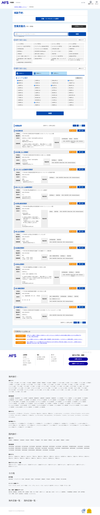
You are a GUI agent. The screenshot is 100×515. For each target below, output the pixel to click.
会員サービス (90, 2)
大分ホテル (45, 458)
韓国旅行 (34, 382)
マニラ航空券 (85, 398)
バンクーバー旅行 (60, 389)
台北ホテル (45, 413)
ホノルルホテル (12, 413)
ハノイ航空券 (26, 399)
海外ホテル (11, 411)
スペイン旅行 (59, 386)
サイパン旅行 (22, 382)
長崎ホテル (33, 458)
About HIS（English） (27, 362)
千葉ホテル (34, 456)
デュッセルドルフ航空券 (14, 405)
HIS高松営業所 (19, 248)
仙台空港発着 (58, 446)
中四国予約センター (21, 307)
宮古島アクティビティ (32, 464)
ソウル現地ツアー (72, 423)
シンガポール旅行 (60, 382)
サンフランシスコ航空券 (41, 401)
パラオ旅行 (29, 382)
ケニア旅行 (17, 391)
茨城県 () (20, 95)
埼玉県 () (54, 95)
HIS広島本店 (19, 130)
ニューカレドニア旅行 (62, 388)
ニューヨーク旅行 (38, 389)
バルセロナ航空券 (23, 405)
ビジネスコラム (32, 493)
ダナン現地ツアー (22, 425)
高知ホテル (22, 458)
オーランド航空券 (82, 401)
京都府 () (37, 83)
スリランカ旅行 (50, 384)
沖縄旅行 (10, 440)
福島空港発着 (65, 446)
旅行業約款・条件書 (41, 357)
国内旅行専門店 (38, 58)
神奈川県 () (71, 95)
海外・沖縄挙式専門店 (73, 46)
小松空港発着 (86, 446)
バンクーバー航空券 (13, 403)
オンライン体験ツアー (14, 483)
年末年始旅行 (37, 479)
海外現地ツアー (12, 421)
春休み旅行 (11, 479)
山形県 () (70, 102)
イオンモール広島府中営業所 (24, 169)
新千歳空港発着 (25, 446)
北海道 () (37, 90)
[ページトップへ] (90, 352)
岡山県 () (54, 85)
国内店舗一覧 (30, 500)
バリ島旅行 (11, 384)
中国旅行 (54, 382)
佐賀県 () (54, 102)
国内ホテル (11, 454)
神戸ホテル (81, 456)
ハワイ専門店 (20, 43)
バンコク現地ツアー (48, 423)
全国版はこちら (79, 26)
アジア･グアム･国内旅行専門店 (41, 46)
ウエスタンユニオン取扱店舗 (41, 48)
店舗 (83, 2)
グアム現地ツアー (30, 423)
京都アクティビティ (62, 464)
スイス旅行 (38, 386)
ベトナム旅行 (17, 384)
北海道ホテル (17, 456)
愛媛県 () (20, 80)
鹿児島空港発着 (31, 450)
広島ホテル (16, 458)
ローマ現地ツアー (29, 427)
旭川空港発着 (32, 446)
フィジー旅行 (54, 388)
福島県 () (20, 92)
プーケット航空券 (68, 398)
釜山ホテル (39, 413)
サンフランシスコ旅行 (29, 389)
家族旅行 (43, 479)
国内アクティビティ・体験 (15, 462)
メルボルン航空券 (18, 407)
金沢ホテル (57, 456)
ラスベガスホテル (57, 415)
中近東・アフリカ (63, 485)
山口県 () (37, 102)
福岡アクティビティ (80, 464)
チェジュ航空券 (24, 398)
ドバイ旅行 (80, 389)
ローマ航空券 (61, 403)
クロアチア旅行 (73, 386)
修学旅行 (75, 491)
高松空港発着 (51, 448)
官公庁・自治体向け (19, 493)
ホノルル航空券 (83, 399)
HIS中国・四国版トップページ (20, 6)
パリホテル (64, 415)
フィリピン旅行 (82, 382)
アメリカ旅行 (84, 388)
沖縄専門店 (71, 48)
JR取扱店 (19, 53)
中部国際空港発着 (72, 446)
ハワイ (29, 485)
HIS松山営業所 (19, 264)
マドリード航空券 (31, 405)
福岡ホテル (28, 458)
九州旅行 (67, 440)
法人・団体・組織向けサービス (16, 489)
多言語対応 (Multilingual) (40, 51)
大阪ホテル (75, 456)
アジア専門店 (37, 43)
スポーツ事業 (11, 493)
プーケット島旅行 (74, 382)
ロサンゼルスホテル (48, 415)
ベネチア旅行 (82, 384)
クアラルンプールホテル (76, 413)
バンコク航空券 (60, 398)
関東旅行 (32, 440)
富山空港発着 (11, 448)
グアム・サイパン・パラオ (37, 485)
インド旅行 (44, 384)
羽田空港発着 (11, 446)
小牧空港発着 (80, 446)
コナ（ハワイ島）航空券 (14, 401)
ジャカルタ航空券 (60, 399)
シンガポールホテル (58, 413)
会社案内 (24, 357)
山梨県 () (37, 92)
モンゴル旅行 (57, 384)
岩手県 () (54, 90)
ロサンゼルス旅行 (12, 389)
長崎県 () (20, 102)
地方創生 (26, 493)
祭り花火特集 (63, 479)
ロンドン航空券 (48, 403)
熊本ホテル (39, 458)
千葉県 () (20, 97)
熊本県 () (70, 100)
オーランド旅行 (46, 389)
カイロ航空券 (42, 407)
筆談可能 (53, 53)
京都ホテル (69, 456)
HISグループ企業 (26, 360)
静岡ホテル (46, 456)
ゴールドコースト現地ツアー (42, 425)
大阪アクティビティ (71, 464)
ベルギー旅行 (52, 386)
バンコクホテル (66, 413)
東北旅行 (27, 440)
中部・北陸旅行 (44, 440)
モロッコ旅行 (23, 391)
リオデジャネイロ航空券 (39, 403)
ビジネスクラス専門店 (56, 46)
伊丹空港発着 (24, 448)
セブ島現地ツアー (57, 423)
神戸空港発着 (31, 448)
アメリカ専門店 (72, 43)
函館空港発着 (38, 446)
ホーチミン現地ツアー (13, 425)
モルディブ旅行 (77, 388)
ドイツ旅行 (32, 386)
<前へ (74, 125)
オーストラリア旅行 (13, 388)
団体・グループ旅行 (34, 491)
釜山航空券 (17, 398)
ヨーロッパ (57, 485)
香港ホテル (50, 413)
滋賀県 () (20, 85)
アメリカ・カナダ (16, 485)
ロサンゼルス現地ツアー (64, 425)
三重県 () (70, 105)
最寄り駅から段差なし (39, 53)
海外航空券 (11, 396)
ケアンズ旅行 (27, 388)
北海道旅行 (22, 440)
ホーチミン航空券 (18, 399)
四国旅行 (62, 440)
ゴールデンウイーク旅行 (19, 479)
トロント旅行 (67, 389)
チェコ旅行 (79, 386)
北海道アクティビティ (42, 464)
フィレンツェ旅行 (12, 386)
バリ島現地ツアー (39, 423)
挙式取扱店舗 (20, 48)
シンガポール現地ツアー (83, 423)
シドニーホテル (85, 415)
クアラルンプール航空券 (42, 399)
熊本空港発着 (18, 450)
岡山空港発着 (44, 448)
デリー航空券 (68, 399)
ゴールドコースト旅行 (35, 388)
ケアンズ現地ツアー (31, 425)
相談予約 (73, 130)
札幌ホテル (23, 456)
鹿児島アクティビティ (13, 466)
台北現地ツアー (65, 423)
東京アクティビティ (53, 464)
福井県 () (20, 90)
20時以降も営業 (55, 48)
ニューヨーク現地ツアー (85, 425)
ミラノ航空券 (67, 403)
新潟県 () (54, 92)
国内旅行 (13, 434)
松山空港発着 (57, 448)
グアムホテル (26, 413)
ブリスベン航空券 (84, 405)
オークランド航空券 (28, 407)
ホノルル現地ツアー (13, 423)
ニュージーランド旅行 (45, 388)
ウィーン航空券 (50, 405)
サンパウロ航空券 (29, 403)
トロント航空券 (21, 403)
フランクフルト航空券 (75, 403)
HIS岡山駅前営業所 (21, 203)
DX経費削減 (69, 491)
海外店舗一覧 (15, 500)
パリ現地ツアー (21, 427)
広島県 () (37, 85)
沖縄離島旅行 (16, 440)
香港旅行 (44, 382)
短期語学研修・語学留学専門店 (23, 62)
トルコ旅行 (86, 389)
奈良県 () (20, 105)
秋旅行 (32, 479)
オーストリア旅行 (45, 386)
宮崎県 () (54, 105)
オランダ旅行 (66, 386)
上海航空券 (42, 398)
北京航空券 (48, 398)
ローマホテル (78, 415)
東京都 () (37, 97)
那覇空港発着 (38, 450)
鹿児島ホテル (51, 458)
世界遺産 (58, 479)
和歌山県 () (54, 80)
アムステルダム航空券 (41, 405)
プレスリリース (26, 359)
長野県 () (70, 92)
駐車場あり (19, 51)
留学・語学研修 (81, 491)
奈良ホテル (87, 456)
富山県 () (70, 87)
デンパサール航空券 (52, 399)
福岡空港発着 (72, 448)
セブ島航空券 (11, 399)
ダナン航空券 (33, 399)
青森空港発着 (45, 446)
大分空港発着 (11, 450)
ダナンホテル (18, 415)
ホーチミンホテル (85, 413)
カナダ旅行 (53, 389)
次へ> (83, 125)
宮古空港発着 (52, 450)
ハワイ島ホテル (19, 413)
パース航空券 (11, 407)
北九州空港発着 (79, 448)
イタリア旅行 (64, 384)
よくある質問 (53, 359)
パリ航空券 (54, 403)
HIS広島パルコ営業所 (21, 152)
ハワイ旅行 (11, 382)
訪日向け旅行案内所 (73, 53)
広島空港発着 (37, 448)
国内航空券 (11, 444)
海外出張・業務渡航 (13, 491)
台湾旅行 (39, 382)
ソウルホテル (33, 413)
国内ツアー (11, 438)
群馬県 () (37, 95)
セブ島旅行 (88, 382)
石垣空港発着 (45, 450)
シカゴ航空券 (74, 401)
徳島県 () (20, 83)
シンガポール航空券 (77, 398)
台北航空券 (30, 398)
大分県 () (54, 100)
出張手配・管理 (21, 491)
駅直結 (70, 51)
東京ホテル (11, 456)
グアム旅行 (16, 382)
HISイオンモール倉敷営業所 (23, 187)
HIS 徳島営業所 (20, 288)
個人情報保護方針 (40, 359)
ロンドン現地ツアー (13, 427)
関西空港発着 (18, 448)
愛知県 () (71, 85)
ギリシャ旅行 (85, 386)
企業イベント (42, 491)
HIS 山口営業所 (20, 231)
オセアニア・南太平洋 (48, 485)
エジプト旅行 (11, 391)
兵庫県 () (37, 80)
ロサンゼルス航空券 (30, 401)
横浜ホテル (40, 456)
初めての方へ (53, 357)
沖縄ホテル (57, 458)
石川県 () (54, 87)
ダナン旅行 (23, 384)
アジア (10, 485)
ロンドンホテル (71, 415)
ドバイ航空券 (35, 407)
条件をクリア (81, 39)
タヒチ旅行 (70, 388)
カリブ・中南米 (24, 485)
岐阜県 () (20, 87)
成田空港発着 (18, 446)
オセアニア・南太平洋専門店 (23, 46)
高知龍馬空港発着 (65, 448)
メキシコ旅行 (74, 389)
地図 (81, 130)
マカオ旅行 (49, 382)
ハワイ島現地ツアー (22, 423)
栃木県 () (54, 97)
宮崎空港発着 (24, 450)
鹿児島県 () (37, 100)
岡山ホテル (11, 458)
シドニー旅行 (20, 388)
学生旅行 (48, 479)
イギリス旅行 (26, 386)
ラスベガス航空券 (50, 401)
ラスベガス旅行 (20, 389)
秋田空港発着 (52, 446)
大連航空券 (53, 398)
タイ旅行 (67, 382)
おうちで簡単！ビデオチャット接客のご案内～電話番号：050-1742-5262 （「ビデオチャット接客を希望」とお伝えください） (55, 339)
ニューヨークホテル (39, 415)
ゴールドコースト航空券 (74, 405)
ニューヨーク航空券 (67, 401)
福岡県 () (20, 100)
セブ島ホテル (24, 415)
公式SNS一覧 (53, 360)
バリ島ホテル (31, 415)
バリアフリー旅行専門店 (57, 56)
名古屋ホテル (63, 456)
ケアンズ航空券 (65, 405)
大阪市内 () (54, 83)
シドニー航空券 (57, 405)
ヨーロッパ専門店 (55, 43)
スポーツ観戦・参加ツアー (22, 56)
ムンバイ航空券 (75, 399)
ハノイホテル (11, 415)
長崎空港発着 (86, 448)
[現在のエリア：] (12, 3)
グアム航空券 (22, 401)
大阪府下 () (71, 83)
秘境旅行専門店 (72, 56)
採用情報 (24, 364)
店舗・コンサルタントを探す (50, 18)
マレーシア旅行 (37, 384)
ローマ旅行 (70, 384)
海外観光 (53, 479)
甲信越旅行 (37, 440)
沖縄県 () (70, 97)
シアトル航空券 (58, 401)
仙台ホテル (29, 456)
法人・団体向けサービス (40, 56)
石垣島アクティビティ (22, 464)
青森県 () (37, 105)
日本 (69, 485)
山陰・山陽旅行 (56, 440)
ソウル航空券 (11, 398)
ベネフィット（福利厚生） (60, 491)
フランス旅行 (19, 386)
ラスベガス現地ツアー (74, 425)
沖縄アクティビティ (13, 464)
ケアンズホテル (12, 417)
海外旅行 (13, 376)
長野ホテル (51, 456)
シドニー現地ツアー (53, 425)
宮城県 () (70, 90)
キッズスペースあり (56, 51)
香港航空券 (36, 398)
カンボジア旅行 (30, 384)
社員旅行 (27, 491)
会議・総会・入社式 (50, 491)
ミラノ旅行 (76, 384)
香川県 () (70, 80)
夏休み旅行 (27, 479)
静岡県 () (37, 87)
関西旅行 (50, 440)
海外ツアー (11, 380)
